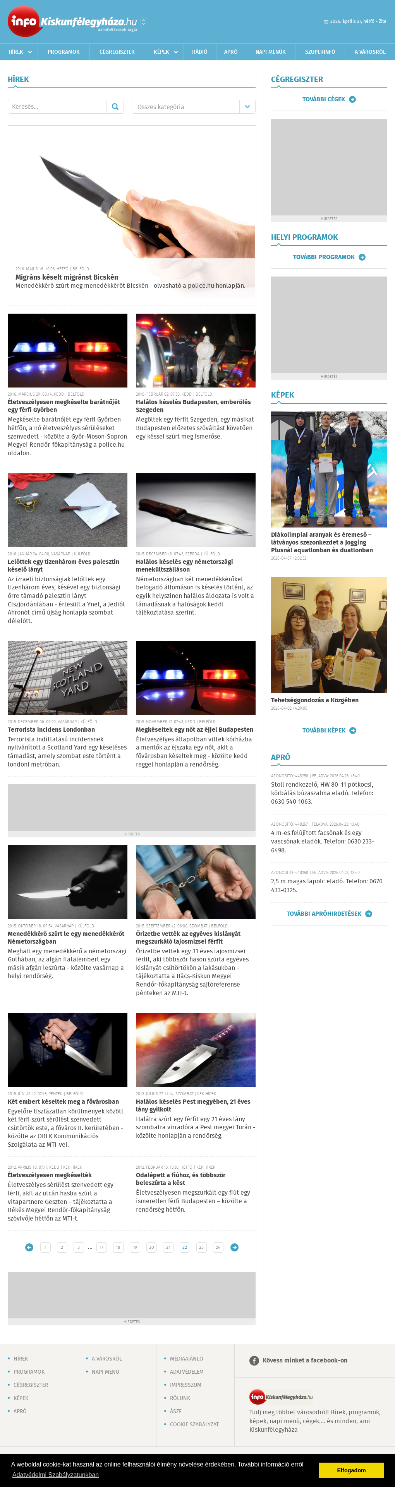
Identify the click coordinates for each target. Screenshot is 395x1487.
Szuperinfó (320, 52)
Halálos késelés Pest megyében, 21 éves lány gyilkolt (193, 1106)
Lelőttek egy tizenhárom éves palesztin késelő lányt (63, 566)
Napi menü (105, 1372)
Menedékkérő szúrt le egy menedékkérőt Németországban (66, 938)
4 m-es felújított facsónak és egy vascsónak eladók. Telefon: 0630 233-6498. (322, 841)
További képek (323, 730)
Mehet (115, 107)
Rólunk (180, 1398)
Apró (231, 52)
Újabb (29, 1247)
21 (168, 1247)
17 (101, 1247)
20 (151, 1247)
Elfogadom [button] (351, 1470)
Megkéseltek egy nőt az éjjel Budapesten (194, 730)
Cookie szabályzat (194, 1424)
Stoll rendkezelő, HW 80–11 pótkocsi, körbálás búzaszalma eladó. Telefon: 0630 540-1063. (322, 793)
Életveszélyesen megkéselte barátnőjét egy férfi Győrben (64, 406)
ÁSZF (176, 1411)
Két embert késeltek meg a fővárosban (63, 1102)
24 (218, 1247)
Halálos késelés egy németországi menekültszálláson (184, 566)
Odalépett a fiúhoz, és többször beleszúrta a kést (180, 1179)
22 (184, 1247)
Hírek (16, 52)
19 (135, 1247)
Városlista (143, 22)
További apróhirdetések (324, 913)
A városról (370, 52)
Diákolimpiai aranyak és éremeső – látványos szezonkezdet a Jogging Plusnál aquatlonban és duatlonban (322, 542)
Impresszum (185, 1385)
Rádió (200, 52)
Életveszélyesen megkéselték (50, 1175)
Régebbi (234, 1247)
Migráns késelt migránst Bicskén (66, 277)
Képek (161, 52)
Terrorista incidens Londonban (51, 730)
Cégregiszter (117, 52)
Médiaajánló (186, 1359)
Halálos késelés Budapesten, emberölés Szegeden (193, 406)
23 (201, 1247)
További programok (324, 257)
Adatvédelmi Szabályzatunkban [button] (55, 1475)
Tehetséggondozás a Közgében (315, 700)
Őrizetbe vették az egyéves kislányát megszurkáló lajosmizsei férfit (188, 938)
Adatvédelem (187, 1372)
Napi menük (271, 52)
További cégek (323, 99)
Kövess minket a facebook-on (305, 1361)
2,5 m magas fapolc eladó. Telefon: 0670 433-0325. (327, 886)
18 (118, 1247)
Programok (64, 52)
